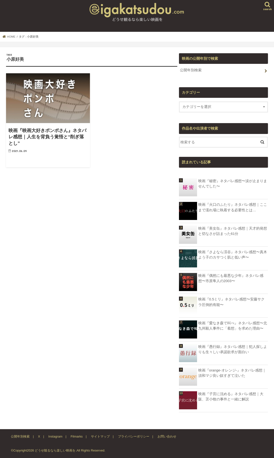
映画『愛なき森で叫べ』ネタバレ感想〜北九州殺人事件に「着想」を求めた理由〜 (232, 325)
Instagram (55, 436)
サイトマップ (100, 436)
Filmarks (77, 436)
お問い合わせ (167, 436)
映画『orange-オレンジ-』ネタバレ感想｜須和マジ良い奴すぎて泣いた (232, 373)
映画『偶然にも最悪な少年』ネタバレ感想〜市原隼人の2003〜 (230, 278)
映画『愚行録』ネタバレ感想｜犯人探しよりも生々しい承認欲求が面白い (232, 349)
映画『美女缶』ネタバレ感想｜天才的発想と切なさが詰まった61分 (232, 231)
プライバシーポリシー (133, 436)
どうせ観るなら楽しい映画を (55, 450)
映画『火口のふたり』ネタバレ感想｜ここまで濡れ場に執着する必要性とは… (232, 207)
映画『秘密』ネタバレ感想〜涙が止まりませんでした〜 (232, 183)
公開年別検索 (191, 70)
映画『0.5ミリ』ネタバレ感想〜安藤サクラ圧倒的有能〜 (231, 301)
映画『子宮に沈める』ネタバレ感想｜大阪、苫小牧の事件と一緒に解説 (230, 396)
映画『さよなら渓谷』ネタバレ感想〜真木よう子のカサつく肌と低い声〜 (232, 254)
